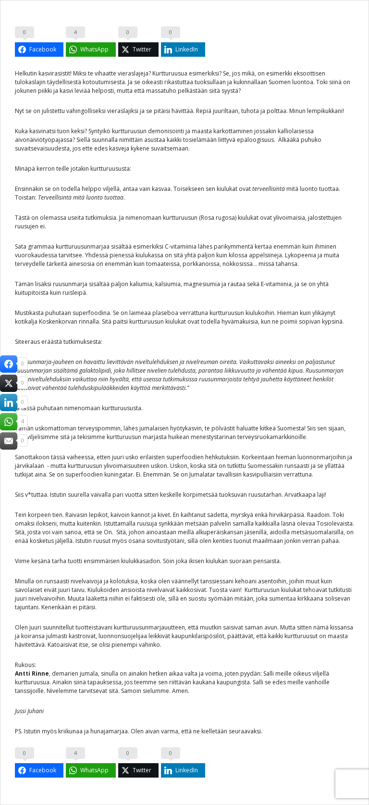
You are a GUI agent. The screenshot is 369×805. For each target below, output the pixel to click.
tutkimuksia (100, 218)
